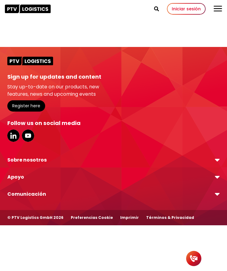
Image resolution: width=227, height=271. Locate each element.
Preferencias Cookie (92, 217)
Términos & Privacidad (170, 217)
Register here (26, 106)
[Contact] (193, 258)
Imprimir (129, 217)
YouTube (28, 136)
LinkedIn (13, 136)
